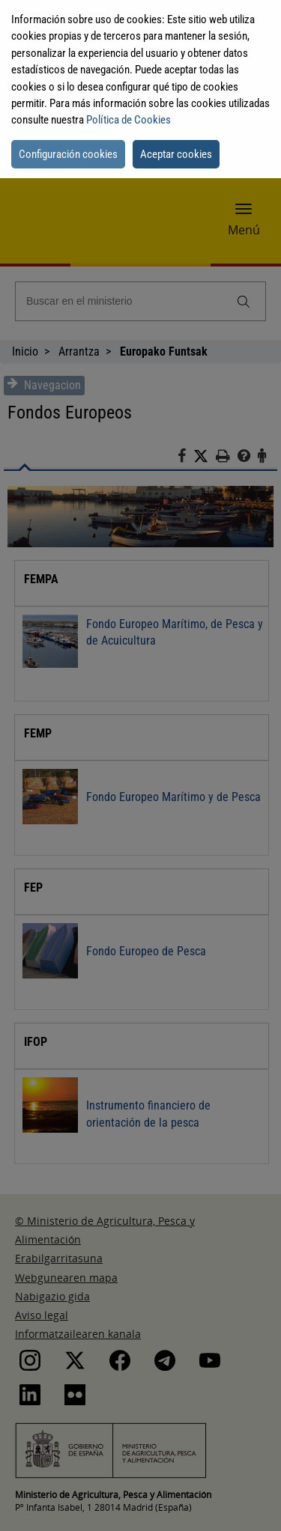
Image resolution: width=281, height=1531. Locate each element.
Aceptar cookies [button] (176, 154)
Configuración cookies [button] (68, 154)
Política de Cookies (128, 120)
